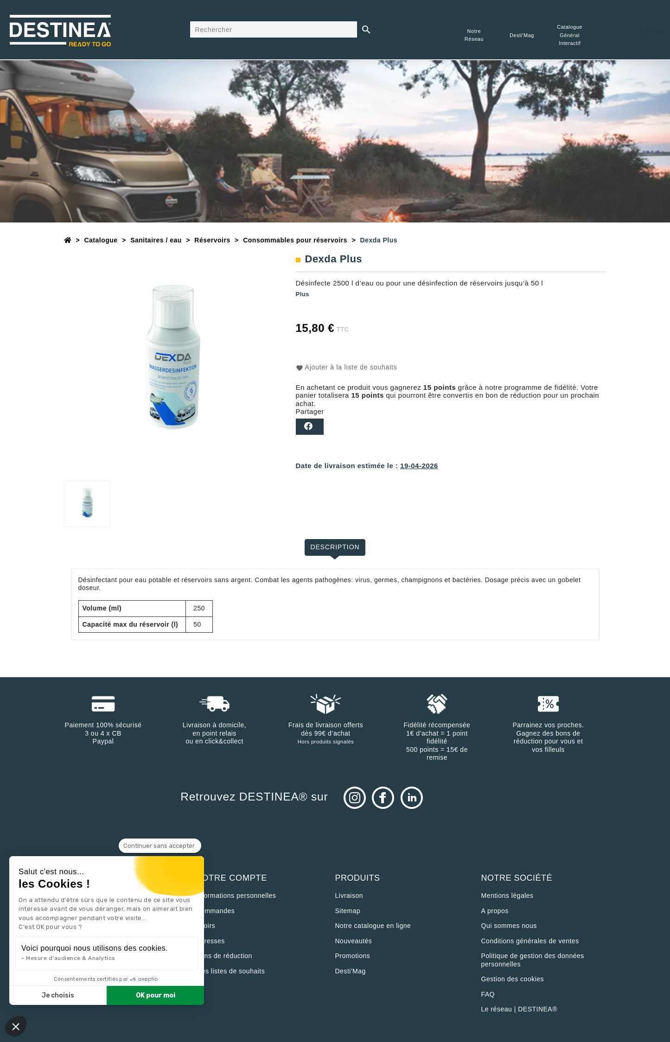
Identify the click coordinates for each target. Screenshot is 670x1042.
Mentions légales (507, 895)
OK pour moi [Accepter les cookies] (155, 995)
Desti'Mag (350, 971)
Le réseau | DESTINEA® (519, 1009)
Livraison (349, 895)
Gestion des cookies (512, 979)
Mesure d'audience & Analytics (70, 958)
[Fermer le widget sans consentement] (160, 846)
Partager (310, 427)
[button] (16, 1026)
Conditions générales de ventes (530, 941)
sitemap (348, 911)
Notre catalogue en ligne (373, 925)
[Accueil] (68, 240)
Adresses (210, 941)
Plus (302, 294)
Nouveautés (353, 941)
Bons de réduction (224, 955)
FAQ (488, 994)
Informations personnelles (236, 895)
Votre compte (232, 878)
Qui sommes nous (509, 925)
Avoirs (206, 925)
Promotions (352, 955)
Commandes (215, 911)
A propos (495, 911)
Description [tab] (335, 547)
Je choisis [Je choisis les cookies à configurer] (58, 995)
